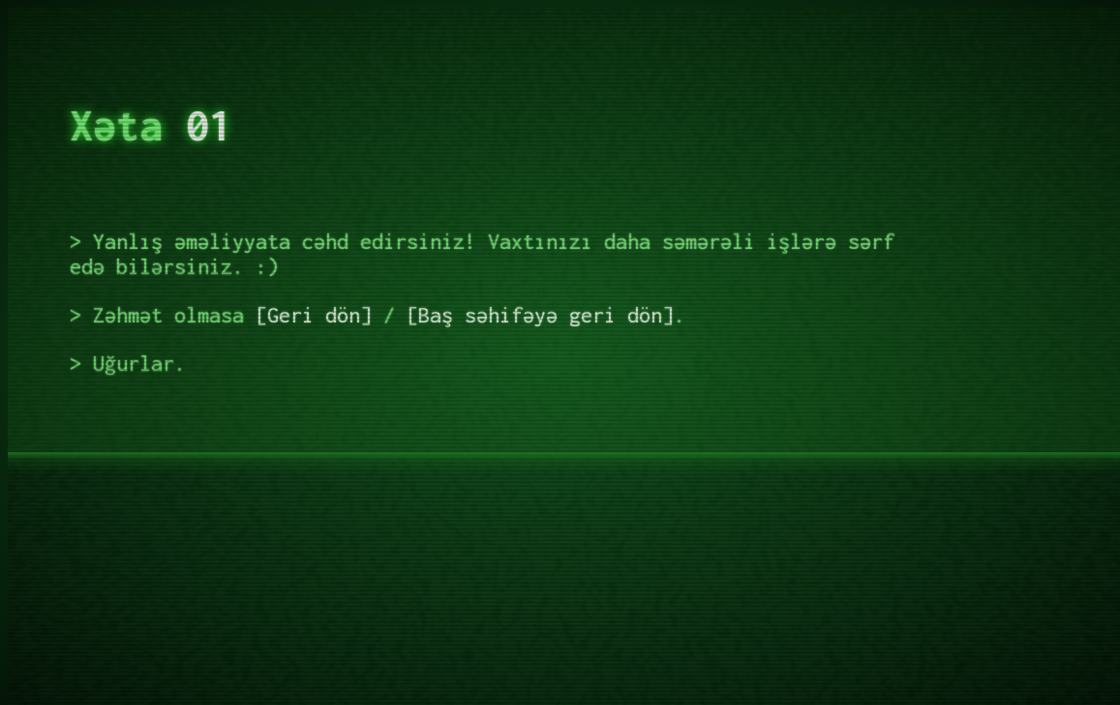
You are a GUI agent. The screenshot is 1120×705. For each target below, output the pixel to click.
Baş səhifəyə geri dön (540, 314)
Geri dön (313, 314)
